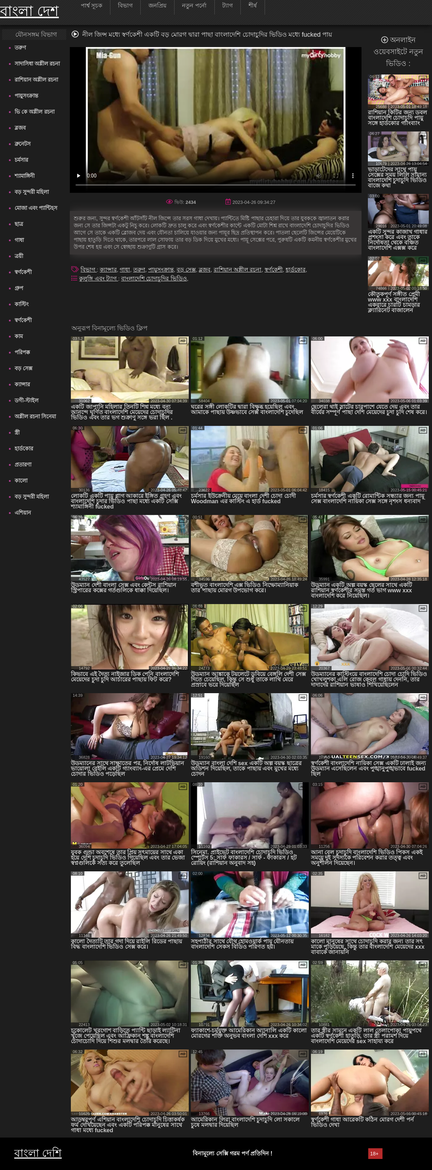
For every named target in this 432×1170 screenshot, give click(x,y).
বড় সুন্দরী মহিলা (32, 192)
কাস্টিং (21, 304)
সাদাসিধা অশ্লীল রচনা (37, 64)
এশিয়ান (23, 513)
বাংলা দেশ (29, 11)
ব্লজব (20, 128)
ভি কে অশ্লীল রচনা (34, 112)
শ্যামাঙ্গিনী (25, 176)
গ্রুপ (19, 288)
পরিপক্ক (22, 352)
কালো (21, 481)
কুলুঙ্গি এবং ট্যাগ (98, 278)
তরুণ (20, 48)
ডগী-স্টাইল (26, 400)
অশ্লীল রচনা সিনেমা (35, 416)
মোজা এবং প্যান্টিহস (36, 208)
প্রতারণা (23, 465)
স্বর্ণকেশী (23, 272)
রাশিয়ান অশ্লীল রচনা (36, 80)
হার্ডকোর (24, 448)
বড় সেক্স (23, 368)
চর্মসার (21, 160)
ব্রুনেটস (23, 144)
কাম (19, 336)
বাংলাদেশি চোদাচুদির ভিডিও (154, 278)
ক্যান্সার (22, 384)
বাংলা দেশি (38, 1153)
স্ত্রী (17, 432)
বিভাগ (88, 270)
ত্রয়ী (19, 256)
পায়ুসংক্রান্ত (26, 96)
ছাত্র (19, 224)
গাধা (19, 240)
